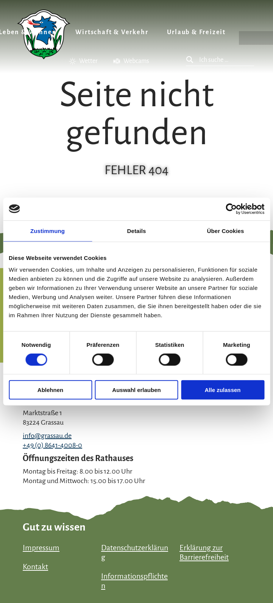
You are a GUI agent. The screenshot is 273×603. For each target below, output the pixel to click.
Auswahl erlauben (136, 390)
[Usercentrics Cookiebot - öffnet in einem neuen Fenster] (231, 208)
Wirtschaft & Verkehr (111, 32)
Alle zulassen (222, 390)
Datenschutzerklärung (134, 552)
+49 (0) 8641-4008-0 (52, 445)
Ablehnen (50, 390)
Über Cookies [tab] (225, 230)
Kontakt (35, 566)
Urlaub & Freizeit (196, 32)
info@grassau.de (47, 435)
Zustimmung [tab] (47, 230)
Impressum (41, 547)
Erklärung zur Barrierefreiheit (204, 552)
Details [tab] (136, 230)
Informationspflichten (134, 581)
